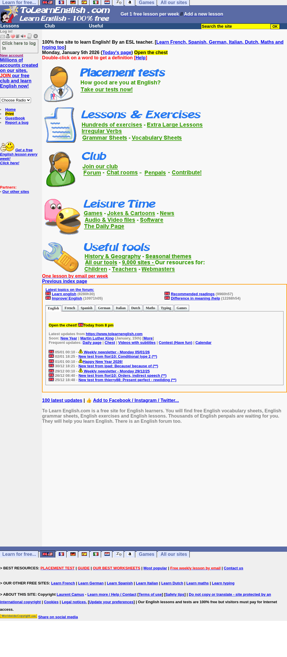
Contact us (233, 568)
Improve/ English (67, 298)
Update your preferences (111, 602)
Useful (96, 25)
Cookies (51, 602)
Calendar (203, 342)
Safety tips (174, 594)
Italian (121, 308)
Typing (166, 308)
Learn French (63, 583)
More (148, 338)
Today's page (116, 52)
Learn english (64, 294)
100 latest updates (62, 400)
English (53, 308)
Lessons (9, 25)
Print (9, 114)
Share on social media (58, 617)
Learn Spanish (120, 583)
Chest (110, 342)
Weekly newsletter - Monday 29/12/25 (114, 371)
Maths (150, 308)
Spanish (87, 308)
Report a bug (16, 122)
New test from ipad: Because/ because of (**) (118, 366)
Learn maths (198, 583)
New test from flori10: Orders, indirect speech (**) (122, 375)
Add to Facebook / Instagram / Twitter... (136, 400)
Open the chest (151, 52)
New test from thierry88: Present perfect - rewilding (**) (127, 380)
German (104, 308)
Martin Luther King (97, 338)
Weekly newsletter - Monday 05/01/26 (114, 352)
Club (50, 25)
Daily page (92, 342)
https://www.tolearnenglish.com (114, 334)
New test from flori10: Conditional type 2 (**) (117, 356)
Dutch (135, 308)
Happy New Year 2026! (100, 361)
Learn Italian (147, 583)
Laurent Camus (70, 594)
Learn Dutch (172, 583)
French (70, 308)
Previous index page (64, 281)
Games (182, 308)
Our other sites (15, 191)
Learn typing (223, 583)
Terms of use (150, 594)
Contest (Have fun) (175, 342)
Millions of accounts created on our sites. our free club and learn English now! (19, 73)
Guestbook (15, 118)
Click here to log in (19, 45)
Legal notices (74, 602)
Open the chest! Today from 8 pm (81, 325)
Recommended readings (193, 294)
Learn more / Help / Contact (111, 594)
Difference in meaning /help (195, 298)
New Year (69, 338)
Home (10, 109)
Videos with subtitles (137, 342)
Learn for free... (19, 554)
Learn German (91, 583)
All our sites (173, 554)
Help (141, 57)
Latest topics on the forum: (69, 289)
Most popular (155, 568)
